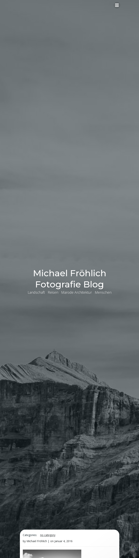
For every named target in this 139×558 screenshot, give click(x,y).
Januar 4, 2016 (63, 541)
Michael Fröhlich (37, 541)
